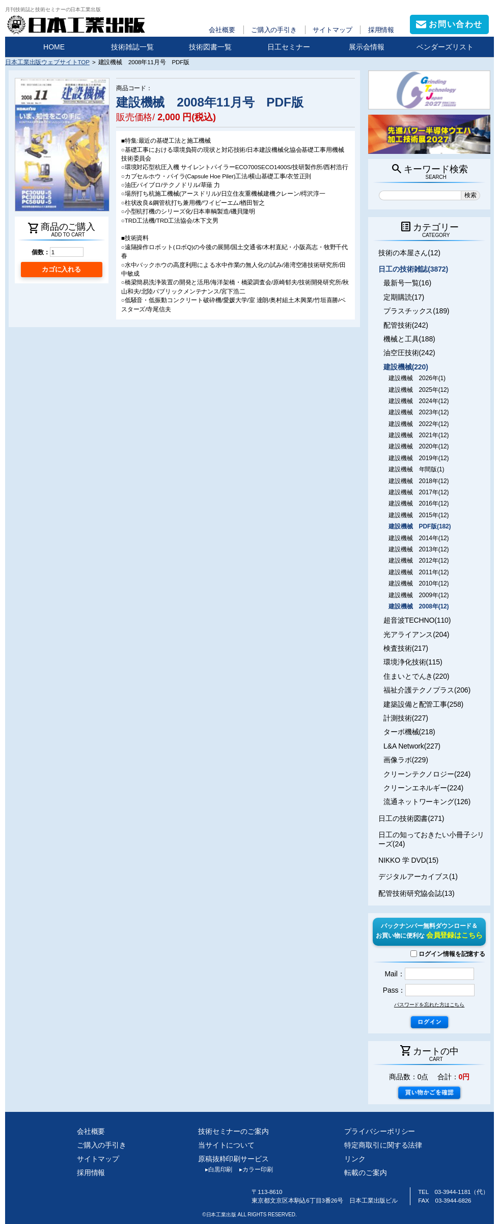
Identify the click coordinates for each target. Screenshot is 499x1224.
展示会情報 (366, 47)
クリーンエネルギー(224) (423, 788)
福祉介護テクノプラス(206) (426, 690)
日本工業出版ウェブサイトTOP (47, 62)
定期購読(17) (403, 297)
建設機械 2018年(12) (419, 481)
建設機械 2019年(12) (419, 458)
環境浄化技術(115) (412, 662)
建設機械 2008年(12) (419, 606)
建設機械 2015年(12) (419, 515)
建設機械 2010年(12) (419, 583)
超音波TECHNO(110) (417, 620)
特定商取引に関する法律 (383, 1145)
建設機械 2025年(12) (419, 389)
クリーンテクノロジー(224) (426, 774)
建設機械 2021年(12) (419, 435)
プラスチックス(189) (416, 311)
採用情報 (381, 30)
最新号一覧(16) (407, 283)
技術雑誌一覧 (132, 47)
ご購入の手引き (274, 30)
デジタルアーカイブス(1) (418, 876)
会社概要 (222, 30)
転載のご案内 (365, 1172)
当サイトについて (226, 1145)
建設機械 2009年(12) (419, 595)
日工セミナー (288, 47)
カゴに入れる (61, 269)
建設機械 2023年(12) (419, 412)
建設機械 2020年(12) (419, 446)
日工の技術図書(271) (411, 818)
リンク (355, 1159)
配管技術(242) (405, 325)
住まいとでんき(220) (416, 676)
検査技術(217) (405, 648)
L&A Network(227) (411, 746)
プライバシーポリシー (379, 1131)
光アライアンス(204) (416, 634)
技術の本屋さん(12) (409, 253)
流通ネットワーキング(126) (426, 801)
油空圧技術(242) (409, 353)
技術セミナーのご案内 (233, 1131)
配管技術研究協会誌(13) (416, 893)
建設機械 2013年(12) (419, 549)
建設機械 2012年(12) (419, 560)
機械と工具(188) (409, 339)
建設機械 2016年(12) (419, 503)
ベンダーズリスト (445, 47)
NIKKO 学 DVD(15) (408, 860)
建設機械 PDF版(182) (420, 526)
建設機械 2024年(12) (419, 401)
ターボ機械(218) (409, 732)
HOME (54, 47)
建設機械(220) (405, 367)
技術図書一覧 (210, 47)
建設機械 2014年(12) (419, 538)
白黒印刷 (215, 1169)
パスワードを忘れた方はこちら (429, 1004)
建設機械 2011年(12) (419, 572)
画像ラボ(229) (405, 760)
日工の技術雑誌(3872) (413, 269)
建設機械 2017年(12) (419, 492)
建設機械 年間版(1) (416, 469)
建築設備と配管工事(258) (423, 704)
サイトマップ (332, 30)
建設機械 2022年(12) (419, 424)
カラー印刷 (252, 1169)
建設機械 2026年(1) (417, 378)
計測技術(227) (405, 718)
